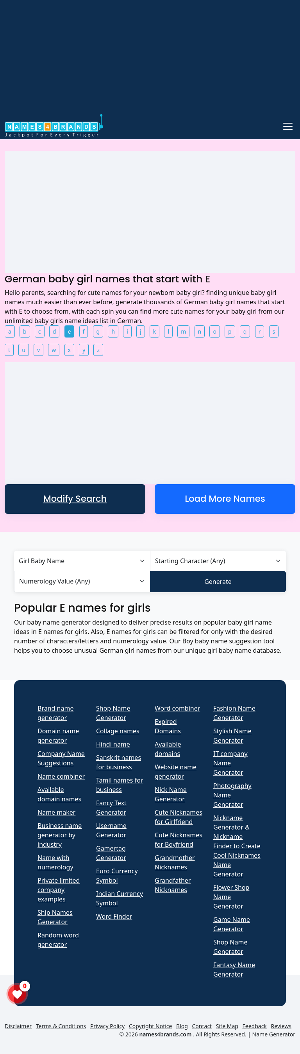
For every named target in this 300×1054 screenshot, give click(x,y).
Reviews (281, 1026)
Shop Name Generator (113, 713)
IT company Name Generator (230, 763)
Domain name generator (58, 736)
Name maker (56, 812)
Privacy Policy (107, 1026)
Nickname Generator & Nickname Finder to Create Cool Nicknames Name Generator (237, 845)
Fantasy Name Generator (234, 970)
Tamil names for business (119, 785)
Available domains (168, 749)
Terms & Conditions (61, 1026)
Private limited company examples (59, 889)
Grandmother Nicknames (175, 862)
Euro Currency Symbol (117, 876)
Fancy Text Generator (111, 808)
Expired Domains (168, 726)
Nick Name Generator (171, 794)
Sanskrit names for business (118, 762)
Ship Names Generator (55, 917)
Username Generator (111, 830)
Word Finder (114, 916)
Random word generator (58, 940)
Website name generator (175, 772)
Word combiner (177, 708)
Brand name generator (55, 713)
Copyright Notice (150, 1026)
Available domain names (59, 794)
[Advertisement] (150, 58)
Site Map (227, 1026)
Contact (202, 1026)
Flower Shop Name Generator (231, 896)
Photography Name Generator (232, 795)
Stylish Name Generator (232, 736)
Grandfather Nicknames (173, 885)
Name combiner (61, 776)
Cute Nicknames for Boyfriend (178, 840)
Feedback (255, 1026)
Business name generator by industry (60, 835)
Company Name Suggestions (61, 758)
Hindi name (113, 744)
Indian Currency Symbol (119, 898)
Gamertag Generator (111, 853)
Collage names (117, 731)
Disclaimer (18, 1026)
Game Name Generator (231, 924)
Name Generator (273, 1034)
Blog (182, 1026)
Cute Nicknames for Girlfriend (178, 817)
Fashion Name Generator (234, 713)
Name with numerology (55, 862)
